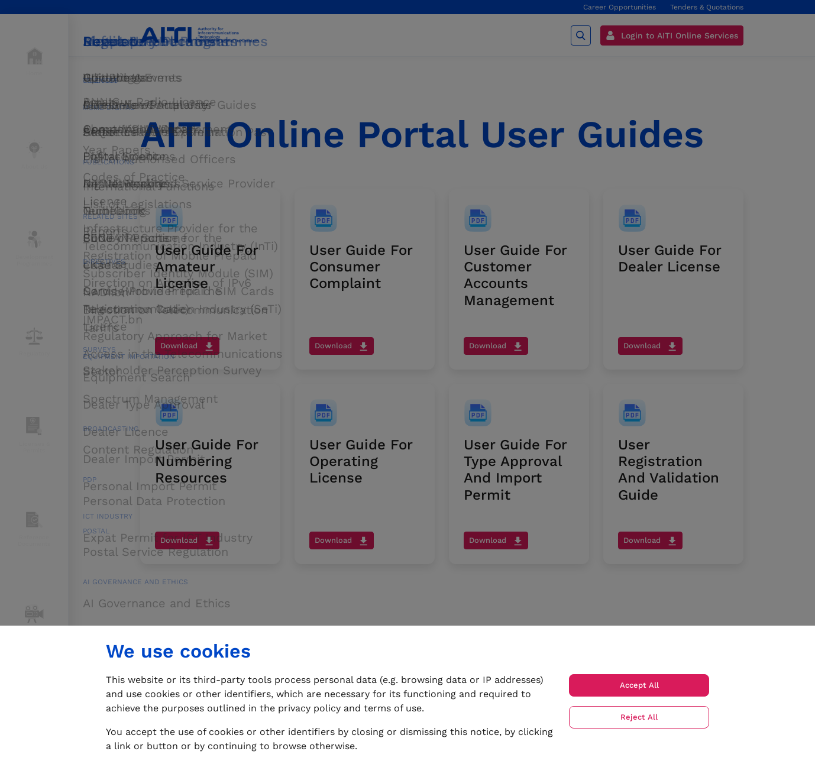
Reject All (639, 717)
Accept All (639, 685)
